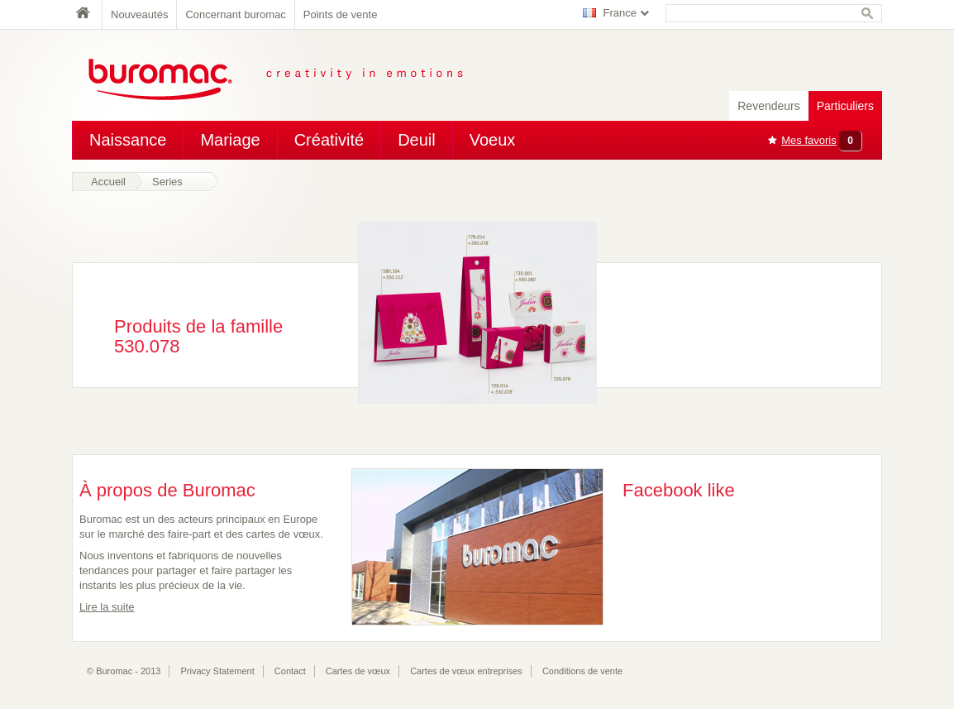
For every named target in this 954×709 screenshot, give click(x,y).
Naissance (127, 140)
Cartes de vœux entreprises (466, 671)
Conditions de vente (582, 671)
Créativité (329, 140)
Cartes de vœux (358, 671)
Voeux (493, 140)
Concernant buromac (235, 14)
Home (86, 14)
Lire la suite (106, 607)
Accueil (108, 181)
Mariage (230, 140)
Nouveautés (139, 14)
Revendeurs (768, 106)
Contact (290, 671)
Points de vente (340, 14)
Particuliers (845, 106)
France (620, 13)
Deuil (417, 140)
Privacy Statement (218, 671)
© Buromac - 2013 (123, 671)
